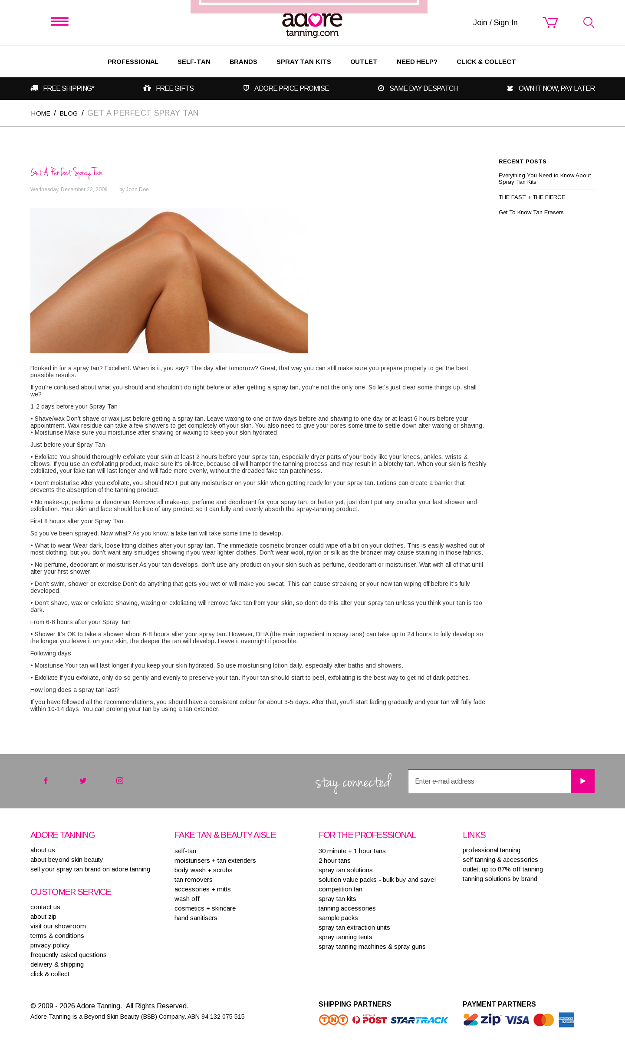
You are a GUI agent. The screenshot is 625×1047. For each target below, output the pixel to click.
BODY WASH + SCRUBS (203, 869)
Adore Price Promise (293, 88)
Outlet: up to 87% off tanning (503, 868)
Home (43, 112)
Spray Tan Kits (303, 61)
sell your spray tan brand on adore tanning (90, 868)
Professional (133, 61)
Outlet (364, 61)
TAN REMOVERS (193, 879)
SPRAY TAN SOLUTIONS (346, 869)
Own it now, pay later (559, 88)
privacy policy (50, 944)
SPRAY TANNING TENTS (345, 936)
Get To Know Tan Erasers (531, 212)
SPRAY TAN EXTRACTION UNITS (354, 927)
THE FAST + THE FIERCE (532, 196)
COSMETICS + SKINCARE (205, 907)
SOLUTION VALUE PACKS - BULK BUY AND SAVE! (377, 879)
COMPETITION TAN (340, 888)
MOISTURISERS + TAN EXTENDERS (215, 860)
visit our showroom (58, 925)
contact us (45, 906)
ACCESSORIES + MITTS (202, 888)
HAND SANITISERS (195, 917)
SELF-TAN (194, 61)
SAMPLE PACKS (338, 917)
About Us (42, 849)
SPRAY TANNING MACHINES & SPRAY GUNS (372, 946)
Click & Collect (486, 61)
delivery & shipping (57, 963)
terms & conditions (57, 935)
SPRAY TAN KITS (337, 898)
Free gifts (175, 88)
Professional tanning (491, 849)
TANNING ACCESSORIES (347, 907)
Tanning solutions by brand (500, 878)
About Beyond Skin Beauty (66, 859)
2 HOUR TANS (335, 860)
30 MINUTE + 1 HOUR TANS (352, 850)
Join (365, 563)
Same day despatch (425, 88)
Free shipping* (67, 88)
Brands (243, 61)
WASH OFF (187, 898)
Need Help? (417, 61)
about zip (43, 916)
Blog (75, 112)
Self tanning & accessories (500, 859)
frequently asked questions (68, 954)
